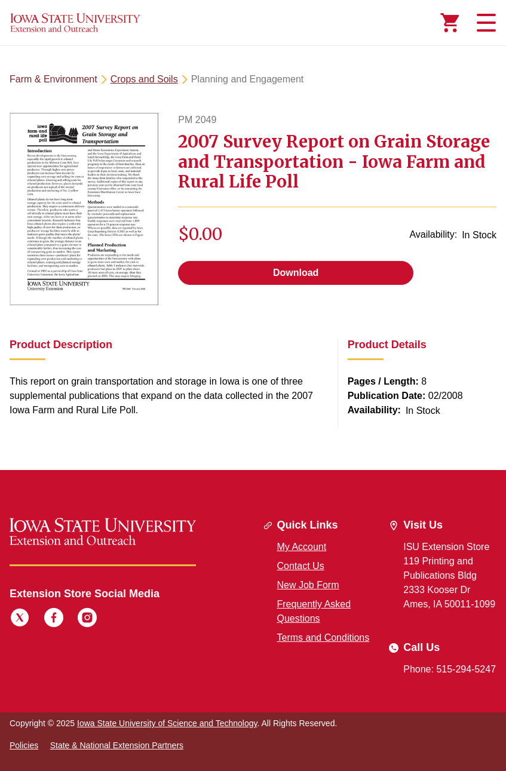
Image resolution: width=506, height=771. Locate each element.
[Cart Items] (450, 23)
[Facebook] (53, 619)
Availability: (433, 234)
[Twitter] (20, 619)
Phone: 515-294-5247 (449, 669)
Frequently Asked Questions (314, 611)
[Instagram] (87, 619)
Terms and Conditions (323, 637)
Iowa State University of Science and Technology (167, 723)
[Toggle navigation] (484, 23)
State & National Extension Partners (116, 745)
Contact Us (300, 566)
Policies (24, 745)
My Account (302, 547)
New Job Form (308, 585)
